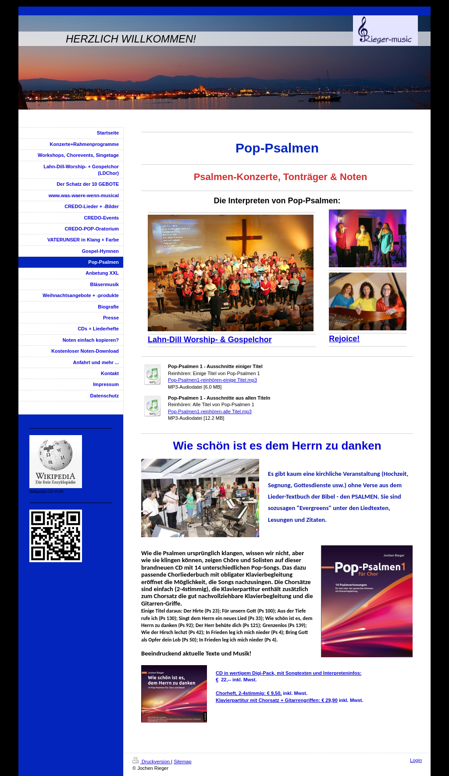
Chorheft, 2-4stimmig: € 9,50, (249, 693)
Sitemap (182, 761)
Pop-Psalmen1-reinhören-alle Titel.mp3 (210, 411)
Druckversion (151, 761)
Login (416, 760)
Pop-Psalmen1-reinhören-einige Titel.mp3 (212, 380)
